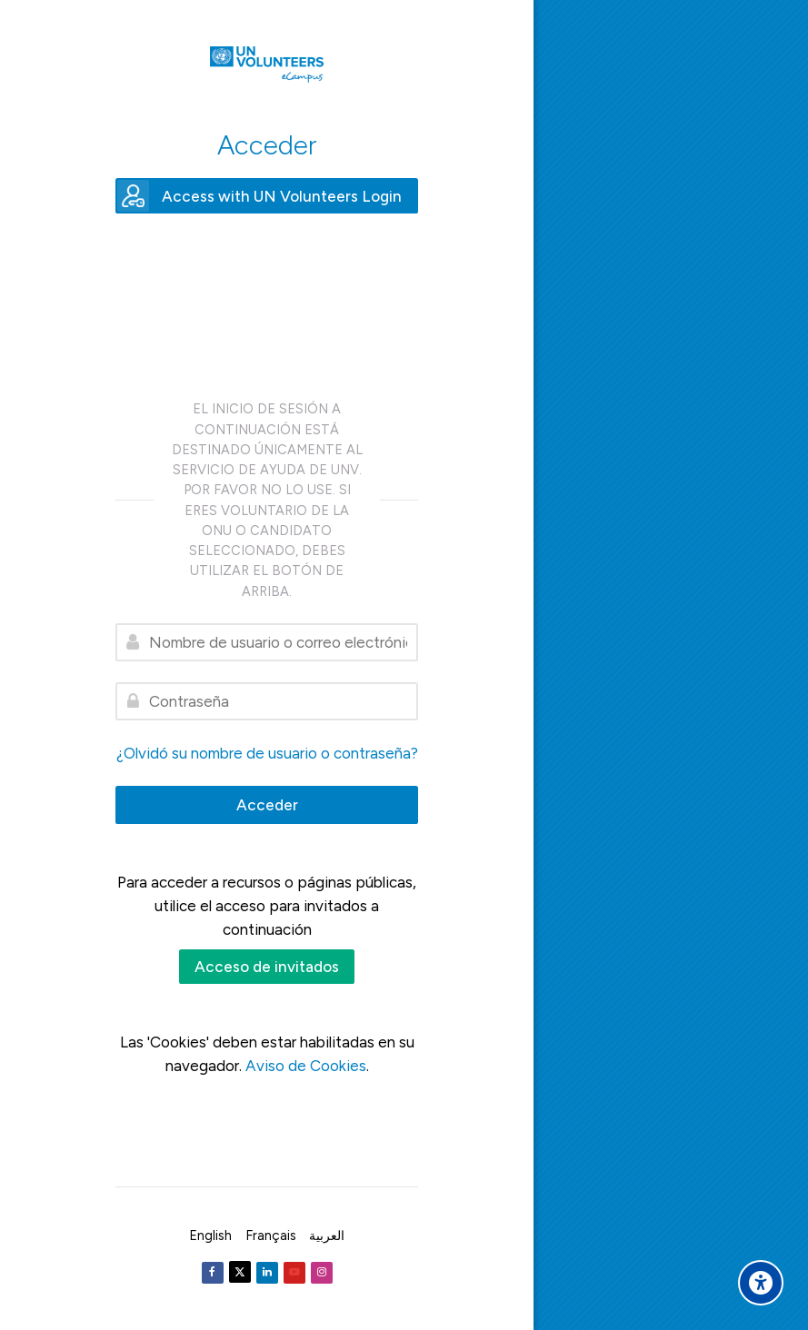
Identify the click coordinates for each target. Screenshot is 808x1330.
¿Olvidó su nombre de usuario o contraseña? (267, 753)
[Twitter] (240, 1272)
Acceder (267, 805)
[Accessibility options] (760, 1282)
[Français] (270, 1236)
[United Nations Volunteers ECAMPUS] (266, 64)
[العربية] (326, 1236)
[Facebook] (213, 1273)
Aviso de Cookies (305, 1066)
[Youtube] (294, 1273)
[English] (210, 1236)
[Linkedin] (267, 1273)
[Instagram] (322, 1273)
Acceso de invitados (267, 967)
